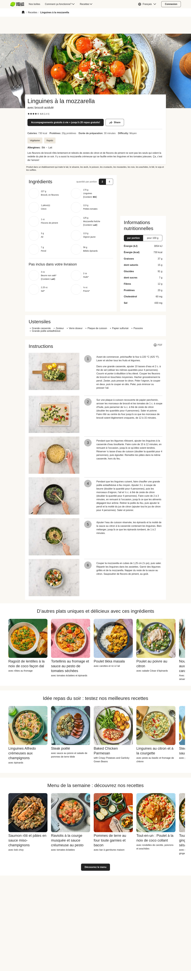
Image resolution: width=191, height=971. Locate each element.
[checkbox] (28, 114)
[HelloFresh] (17, 4)
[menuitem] (18, 4)
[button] (148, 4)
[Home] (23, 12)
